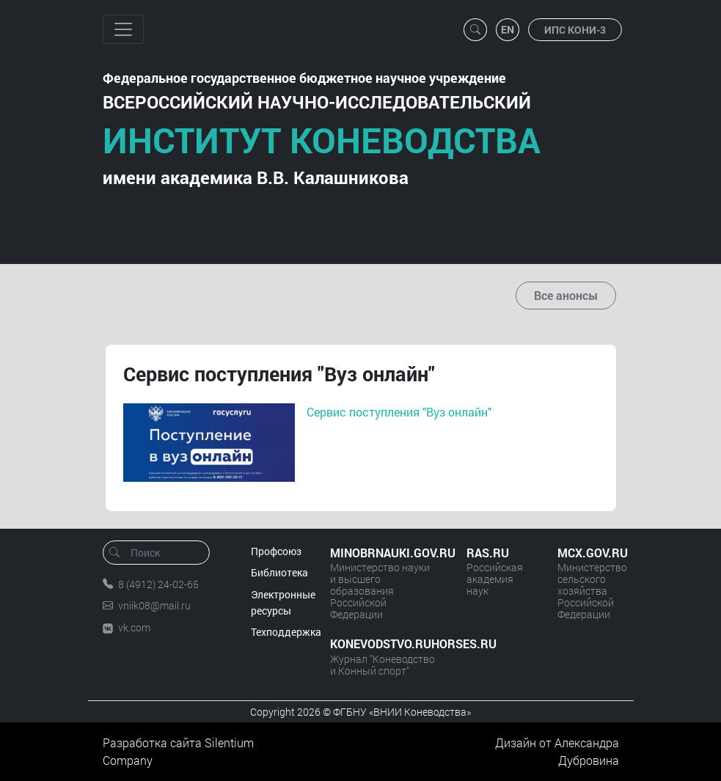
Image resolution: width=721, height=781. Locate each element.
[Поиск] (161, 552)
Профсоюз (276, 551)
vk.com (134, 627)
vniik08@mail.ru (154, 605)
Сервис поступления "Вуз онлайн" (399, 411)
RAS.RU (487, 552)
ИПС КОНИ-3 (575, 30)
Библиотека (279, 572)
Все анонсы (566, 295)
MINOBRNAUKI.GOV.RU (383, 552)
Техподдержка (286, 632)
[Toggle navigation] (123, 29)
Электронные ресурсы (283, 602)
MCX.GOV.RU (588, 552)
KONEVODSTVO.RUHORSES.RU (383, 643)
